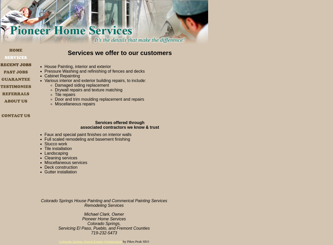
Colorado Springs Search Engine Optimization (90, 241)
